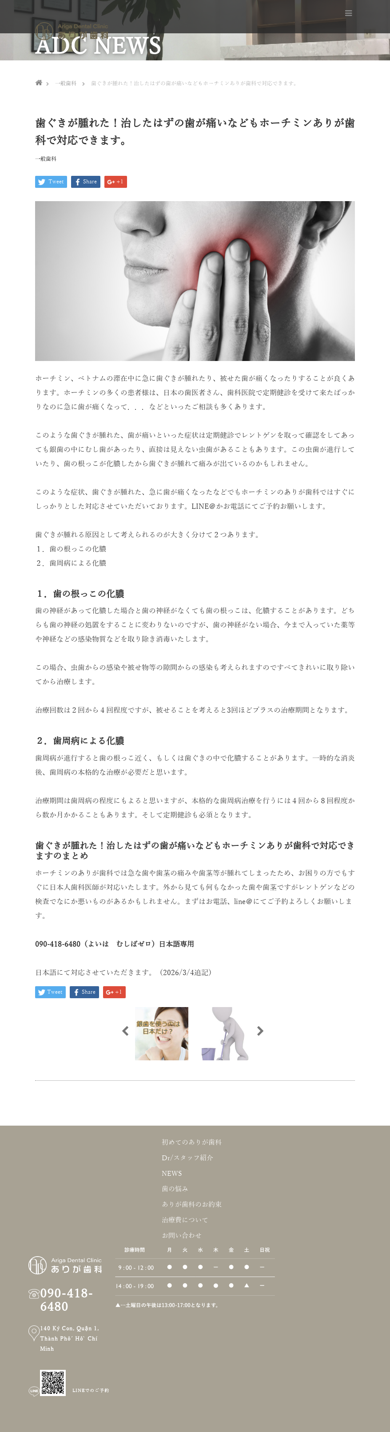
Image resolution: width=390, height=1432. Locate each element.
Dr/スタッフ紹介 (187, 1158)
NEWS (172, 1173)
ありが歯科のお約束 (192, 1204)
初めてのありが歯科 (192, 1142)
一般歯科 (45, 159)
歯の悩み (175, 1189)
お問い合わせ (182, 1235)
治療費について (185, 1220)
